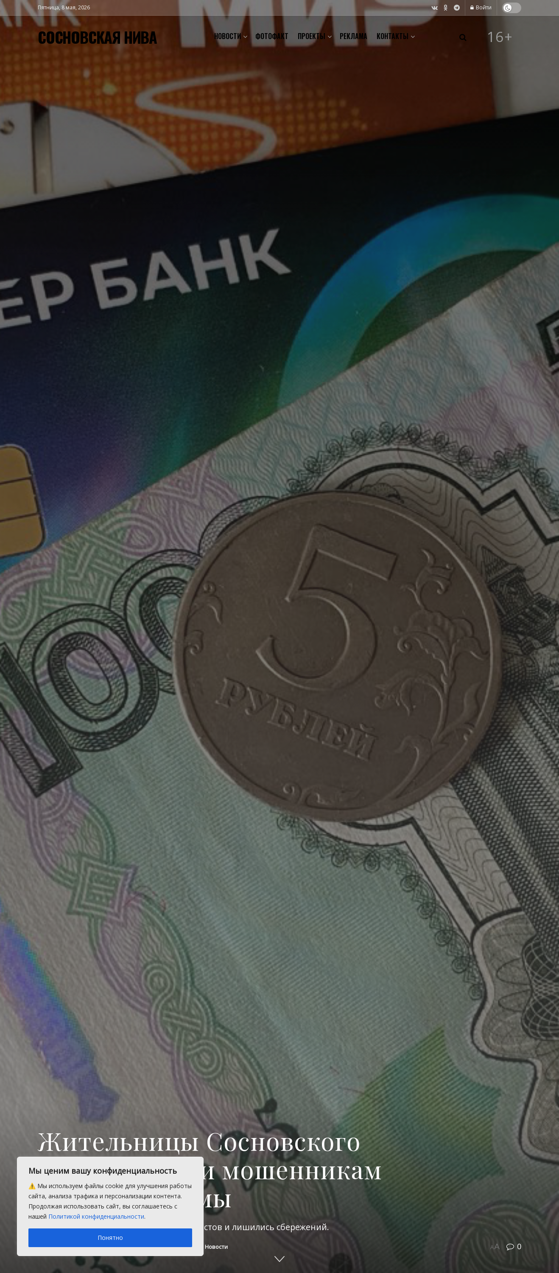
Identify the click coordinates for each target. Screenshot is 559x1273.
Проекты (311, 36)
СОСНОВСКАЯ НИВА (97, 37)
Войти (481, 7)
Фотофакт (271, 36)
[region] (110, 1206)
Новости (227, 36)
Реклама (353, 36)
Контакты (392, 36)
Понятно (110, 1238)
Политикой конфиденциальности (96, 1216)
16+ (500, 37)
